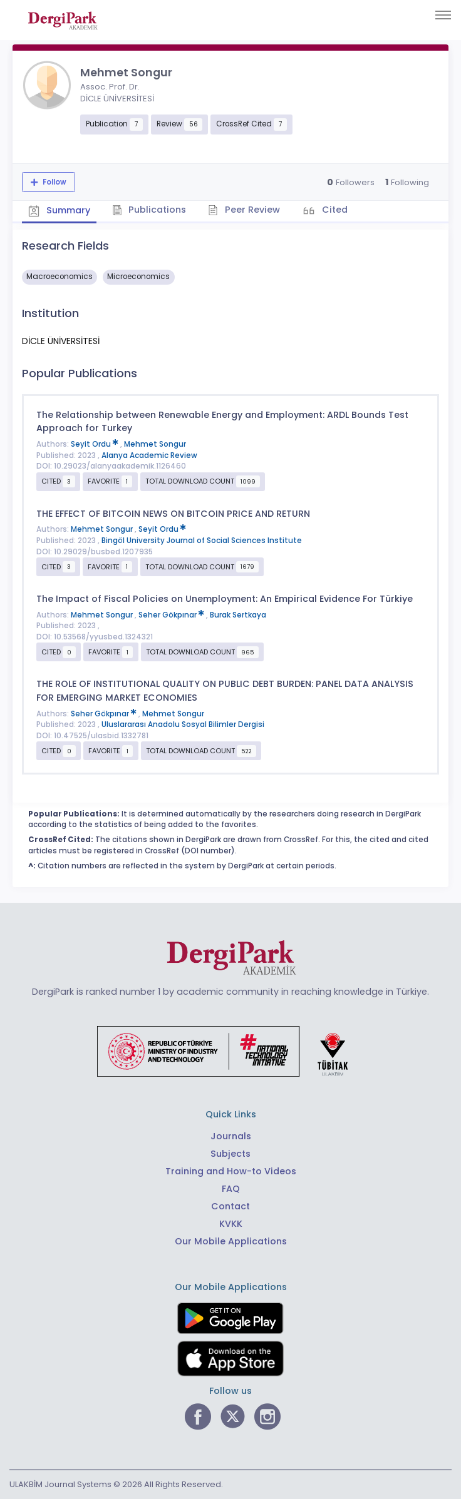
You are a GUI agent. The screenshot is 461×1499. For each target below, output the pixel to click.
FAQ (231, 1188)
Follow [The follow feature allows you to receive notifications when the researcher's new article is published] (53, 182)
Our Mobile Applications (231, 1241)
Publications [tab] (149, 209)
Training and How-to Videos (230, 1171)
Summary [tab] (59, 211)
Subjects (230, 1153)
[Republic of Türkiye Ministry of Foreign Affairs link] (230, 1050)
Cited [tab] (333, 209)
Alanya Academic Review (149, 455)
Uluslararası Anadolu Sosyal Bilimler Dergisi (182, 724)
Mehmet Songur (155, 444)
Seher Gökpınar (172, 615)
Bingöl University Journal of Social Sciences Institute (201, 541)
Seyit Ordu (95, 444)
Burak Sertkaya (238, 615)
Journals (230, 1136)
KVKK (230, 1223)
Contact (230, 1206)
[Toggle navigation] (443, 15)
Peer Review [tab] (244, 209)
